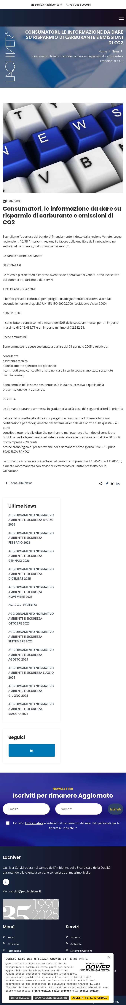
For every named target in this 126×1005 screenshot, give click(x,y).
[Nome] (78, 809)
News (115, 51)
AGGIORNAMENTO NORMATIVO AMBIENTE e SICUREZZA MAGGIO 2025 (31, 709)
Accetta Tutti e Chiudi (89, 998)
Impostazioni (20, 998)
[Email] (26, 809)
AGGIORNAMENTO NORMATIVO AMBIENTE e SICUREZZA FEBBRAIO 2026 (31, 538)
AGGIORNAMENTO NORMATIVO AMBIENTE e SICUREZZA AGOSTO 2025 (31, 654)
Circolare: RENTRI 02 (22, 605)
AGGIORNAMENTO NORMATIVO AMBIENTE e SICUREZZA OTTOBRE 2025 (31, 618)
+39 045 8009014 (78, 4)
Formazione (14, 950)
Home (102, 51)
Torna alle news (19, 483)
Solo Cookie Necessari (51, 998)
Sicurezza (76, 937)
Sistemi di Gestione (81, 950)
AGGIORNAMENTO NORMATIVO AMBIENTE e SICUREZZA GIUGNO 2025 (31, 691)
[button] (107, 483)
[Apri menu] (121, 18)
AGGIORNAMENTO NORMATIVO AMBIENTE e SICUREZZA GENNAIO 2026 (31, 556)
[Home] (3, 17)
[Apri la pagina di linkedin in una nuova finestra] (32, 750)
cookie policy (89, 991)
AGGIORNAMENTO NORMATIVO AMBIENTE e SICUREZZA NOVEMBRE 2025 (31, 592)
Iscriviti (115, 809)
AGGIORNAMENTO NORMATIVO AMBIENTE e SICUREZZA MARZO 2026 (31, 519)
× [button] (109, 957)
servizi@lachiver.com (46, 4)
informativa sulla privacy (53, 991)
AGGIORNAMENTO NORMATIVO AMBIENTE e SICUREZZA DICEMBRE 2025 (31, 574)
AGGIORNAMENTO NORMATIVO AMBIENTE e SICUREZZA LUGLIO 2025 (31, 673)
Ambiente (76, 944)
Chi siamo (13, 944)
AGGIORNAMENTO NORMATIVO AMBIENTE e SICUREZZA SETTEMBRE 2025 (31, 636)
